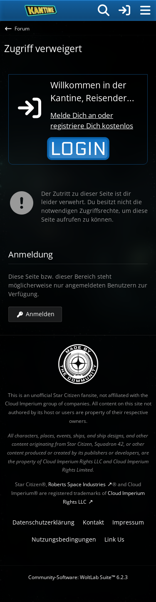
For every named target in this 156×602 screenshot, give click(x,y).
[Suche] (103, 10)
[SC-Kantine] (40, 10)
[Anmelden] (124, 10)
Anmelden (35, 314)
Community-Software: (78, 577)
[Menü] (145, 10)
